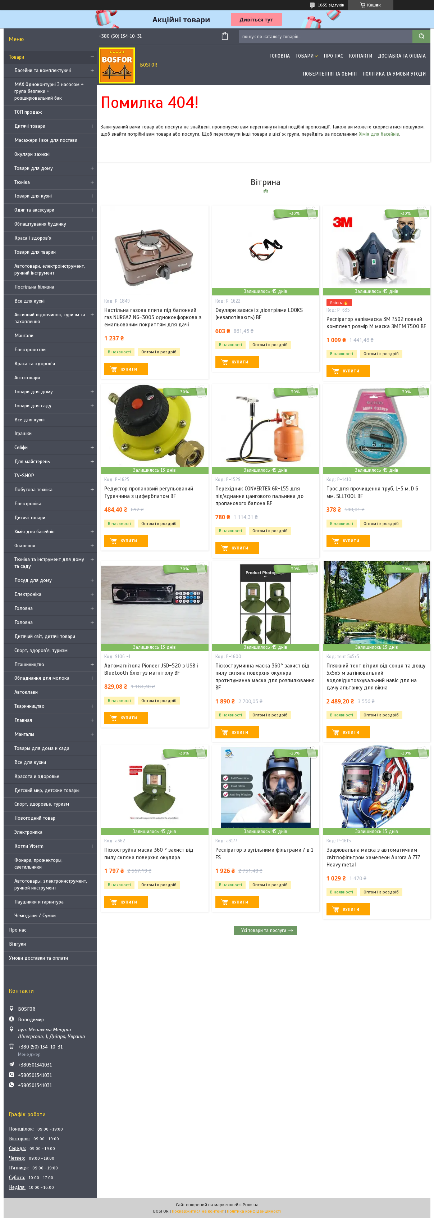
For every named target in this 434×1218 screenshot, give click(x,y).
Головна (23, 608)
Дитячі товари (29, 126)
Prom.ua (251, 1204)
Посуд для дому (33, 580)
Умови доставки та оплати (38, 958)
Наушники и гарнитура (39, 902)
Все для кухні (29, 301)
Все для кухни (30, 762)
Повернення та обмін (330, 74)
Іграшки (23, 433)
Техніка (22, 182)
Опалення (24, 546)
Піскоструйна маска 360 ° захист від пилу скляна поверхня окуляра (148, 853)
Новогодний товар (34, 818)
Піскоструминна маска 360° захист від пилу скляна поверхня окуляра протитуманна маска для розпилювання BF (265, 676)
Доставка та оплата (402, 56)
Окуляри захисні (32, 154)
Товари (16, 57)
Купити (128, 369)
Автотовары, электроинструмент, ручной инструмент (50, 884)
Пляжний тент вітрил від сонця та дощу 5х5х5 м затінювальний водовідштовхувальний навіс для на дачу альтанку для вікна (375, 676)
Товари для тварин (35, 252)
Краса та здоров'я (34, 364)
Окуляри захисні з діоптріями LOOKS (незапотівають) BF (259, 314)
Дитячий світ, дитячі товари (44, 636)
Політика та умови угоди (394, 74)
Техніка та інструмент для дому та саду (49, 562)
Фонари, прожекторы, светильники (38, 863)
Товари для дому (33, 168)
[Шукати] (421, 36)
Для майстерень (32, 461)
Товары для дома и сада (41, 748)
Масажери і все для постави (45, 140)
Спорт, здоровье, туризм (41, 804)
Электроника (28, 832)
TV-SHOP (24, 475)
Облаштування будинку (40, 224)
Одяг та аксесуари (34, 210)
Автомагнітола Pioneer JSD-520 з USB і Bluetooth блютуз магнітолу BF (151, 669)
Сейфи (21, 447)
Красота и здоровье (36, 776)
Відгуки (17, 944)
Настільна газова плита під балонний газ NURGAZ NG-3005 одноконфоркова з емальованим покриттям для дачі (152, 317)
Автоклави (26, 692)
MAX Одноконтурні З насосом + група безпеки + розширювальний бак (49, 91)
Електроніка (27, 504)
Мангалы (24, 734)
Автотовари (27, 378)
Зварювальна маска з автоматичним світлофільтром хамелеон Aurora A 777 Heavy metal (373, 857)
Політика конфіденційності (254, 1211)
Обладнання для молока (41, 678)
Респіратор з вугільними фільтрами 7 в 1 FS (264, 853)
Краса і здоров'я (32, 238)
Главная (23, 720)
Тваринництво (29, 706)
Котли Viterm (29, 846)
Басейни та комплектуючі (42, 70)
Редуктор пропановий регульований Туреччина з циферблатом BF (148, 492)
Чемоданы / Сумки (35, 916)
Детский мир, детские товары (46, 790)
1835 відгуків (331, 5)
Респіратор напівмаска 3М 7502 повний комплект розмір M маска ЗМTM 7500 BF (376, 323)
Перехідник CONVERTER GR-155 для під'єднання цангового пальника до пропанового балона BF (259, 496)
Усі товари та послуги (263, 930)
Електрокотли (30, 350)
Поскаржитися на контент (198, 1211)
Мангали (23, 335)
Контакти (360, 56)
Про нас (17, 930)
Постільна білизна (34, 287)
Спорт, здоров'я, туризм (41, 650)
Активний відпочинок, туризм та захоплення (49, 318)
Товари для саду (32, 406)
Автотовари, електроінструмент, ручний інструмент (49, 269)
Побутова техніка (33, 489)
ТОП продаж (28, 112)
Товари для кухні (33, 196)
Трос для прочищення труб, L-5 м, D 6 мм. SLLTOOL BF (372, 492)
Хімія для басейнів (34, 532)
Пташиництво (29, 664)
